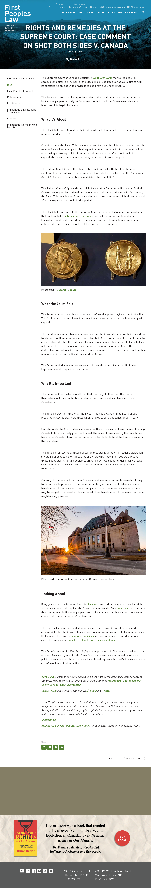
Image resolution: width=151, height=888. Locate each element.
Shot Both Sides (102, 77)
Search (143, 12)
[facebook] (34, 871)
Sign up (45, 725)
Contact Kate (48, 690)
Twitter (106, 690)
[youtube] (51, 871)
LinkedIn (91, 690)
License (72, 289)
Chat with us (48, 719)
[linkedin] (28, 871)
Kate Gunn (47, 676)
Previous (130, 758)
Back (111, 758)
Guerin (91, 604)
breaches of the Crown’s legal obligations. (91, 639)
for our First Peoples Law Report (70, 725)
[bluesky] (39, 871)
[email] (22, 871)
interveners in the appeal (79, 215)
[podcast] (45, 871)
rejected (123, 608)
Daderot (61, 289)
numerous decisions (82, 635)
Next (140, 758)
